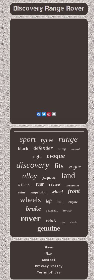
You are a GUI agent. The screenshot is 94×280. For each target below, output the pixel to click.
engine (72, 202)
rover (30, 218)
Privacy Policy (48, 266)
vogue (74, 167)
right (37, 156)
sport (28, 139)
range (68, 139)
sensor (67, 210)
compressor (72, 185)
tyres (47, 140)
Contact (49, 260)
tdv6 (51, 221)
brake (33, 208)
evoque (56, 155)
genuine (48, 228)
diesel (24, 185)
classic (73, 222)
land (68, 175)
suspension (39, 192)
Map (49, 254)
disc (63, 222)
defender (43, 148)
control (75, 149)
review (55, 184)
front (74, 191)
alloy (29, 176)
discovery (33, 165)
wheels (30, 199)
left (49, 201)
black (23, 148)
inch (60, 201)
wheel (57, 191)
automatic (52, 210)
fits (58, 166)
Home (49, 247)
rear (40, 184)
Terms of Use (49, 272)
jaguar (49, 178)
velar (22, 192)
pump (62, 149)
